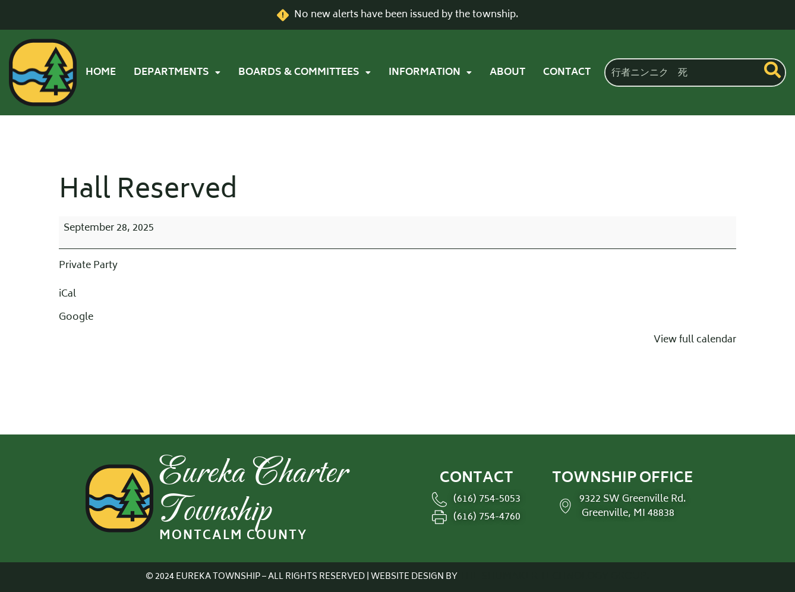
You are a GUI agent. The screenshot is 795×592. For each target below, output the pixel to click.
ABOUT (507, 72)
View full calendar (695, 340)
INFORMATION (430, 72)
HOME (101, 72)
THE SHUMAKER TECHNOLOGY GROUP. (554, 576)
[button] (177, 72)
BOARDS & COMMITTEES (304, 72)
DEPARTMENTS (177, 72)
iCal (67, 294)
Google (76, 317)
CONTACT (567, 72)
